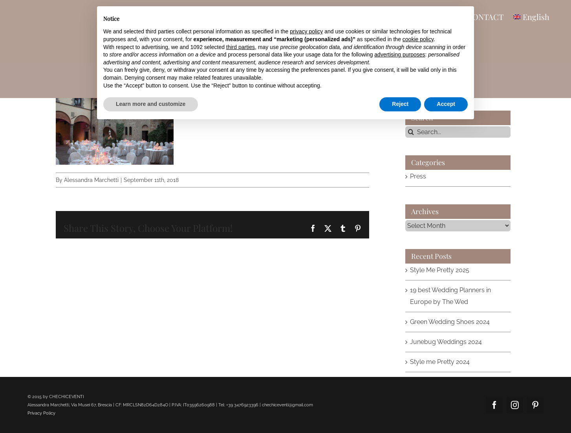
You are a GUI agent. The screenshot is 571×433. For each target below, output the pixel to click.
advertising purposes (399, 54)
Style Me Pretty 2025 (439, 270)
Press (418, 176)
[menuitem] (531, 16)
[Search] (411, 132)
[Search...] (458, 132)
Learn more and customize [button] (150, 104)
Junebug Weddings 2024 (446, 342)
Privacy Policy (41, 413)
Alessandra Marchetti (91, 180)
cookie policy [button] (418, 39)
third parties (240, 47)
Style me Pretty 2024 (440, 362)
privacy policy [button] (306, 31)
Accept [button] (446, 104)
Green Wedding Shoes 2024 (450, 322)
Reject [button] (400, 104)
